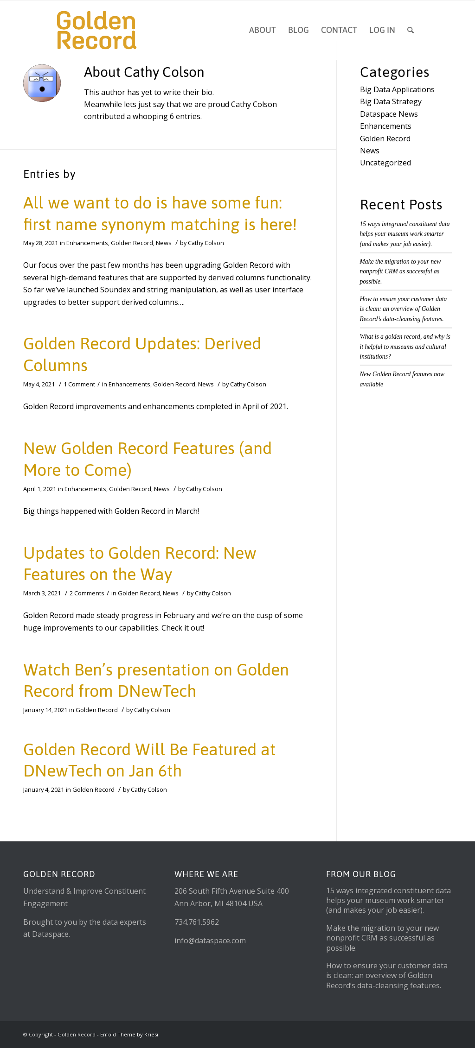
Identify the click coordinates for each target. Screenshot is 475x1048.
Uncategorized (385, 163)
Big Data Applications (397, 89)
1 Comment (79, 384)
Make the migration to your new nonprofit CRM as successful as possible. (400, 271)
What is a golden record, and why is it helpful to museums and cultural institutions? (405, 346)
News (164, 243)
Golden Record (132, 243)
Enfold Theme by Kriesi (129, 1034)
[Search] (410, 30)
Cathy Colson (206, 243)
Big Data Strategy (391, 101)
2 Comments (87, 593)
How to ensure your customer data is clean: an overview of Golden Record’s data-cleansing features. (403, 309)
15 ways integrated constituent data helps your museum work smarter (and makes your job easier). (405, 234)
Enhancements (87, 243)
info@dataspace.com (210, 940)
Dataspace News (389, 114)
